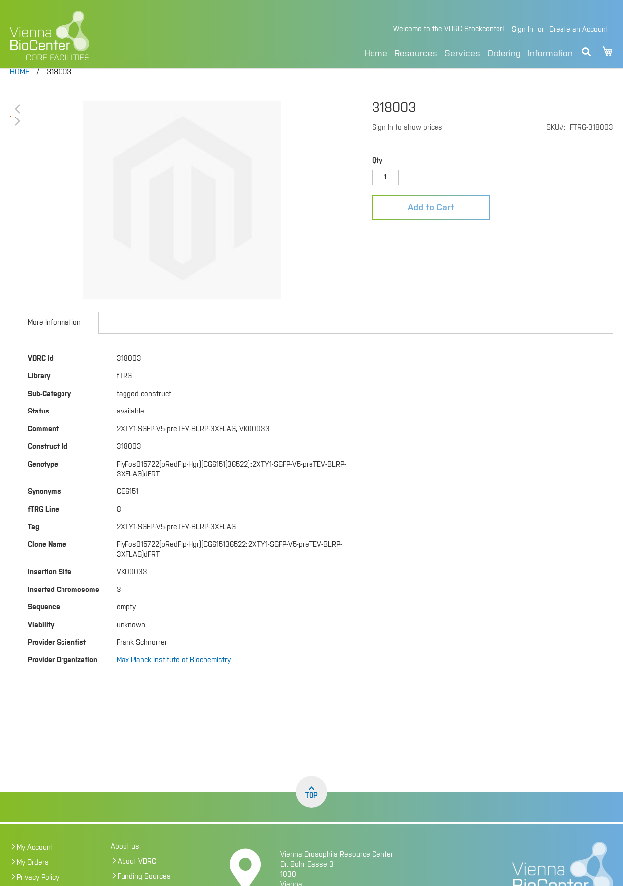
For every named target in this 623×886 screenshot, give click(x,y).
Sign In (522, 29)
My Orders (33, 880)
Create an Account (578, 29)
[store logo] (115, 35)
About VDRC (137, 879)
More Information (54, 340)
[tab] (54, 340)
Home (375, 53)
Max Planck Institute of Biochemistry (174, 677)
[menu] (468, 51)
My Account (35, 865)
